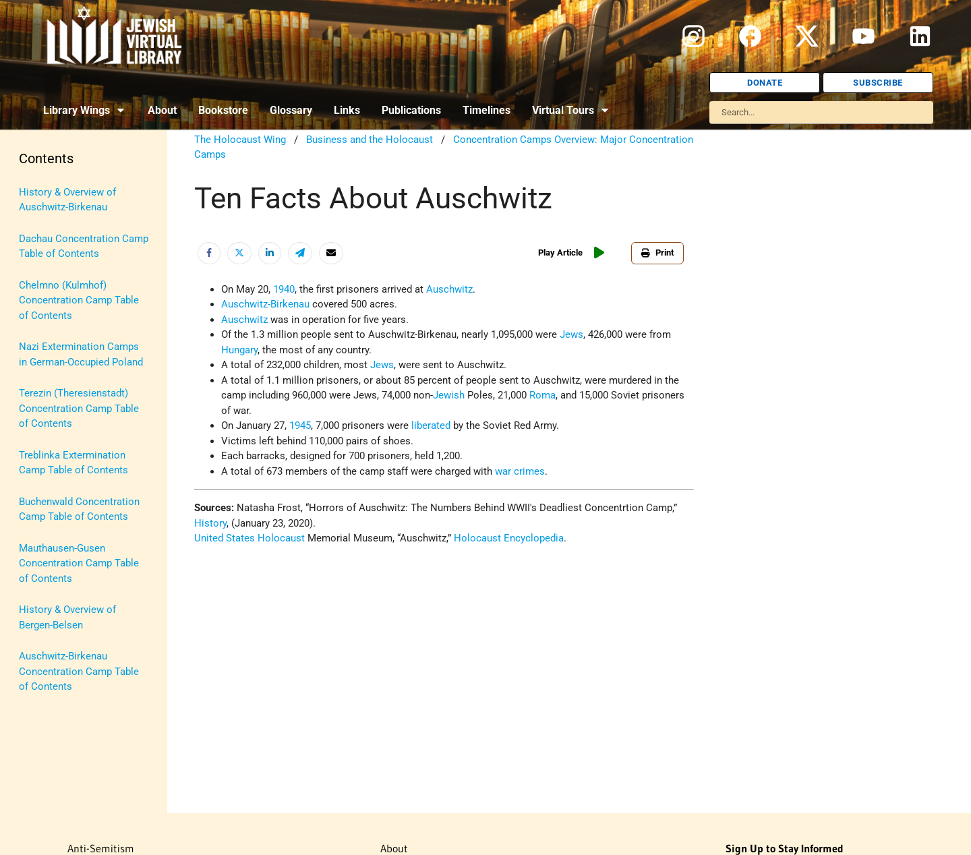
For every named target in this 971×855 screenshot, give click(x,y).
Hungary (239, 350)
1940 (284, 289)
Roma (542, 395)
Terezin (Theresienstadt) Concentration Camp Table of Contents (79, 408)
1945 (300, 425)
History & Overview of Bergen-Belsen (67, 617)
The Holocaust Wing (240, 140)
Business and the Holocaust (369, 140)
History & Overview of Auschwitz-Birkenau (67, 200)
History (210, 523)
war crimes (520, 471)
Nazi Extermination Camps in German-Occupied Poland (81, 354)
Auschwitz (449, 289)
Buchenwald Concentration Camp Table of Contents (79, 509)
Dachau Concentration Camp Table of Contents (83, 246)
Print (657, 252)
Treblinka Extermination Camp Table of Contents (73, 463)
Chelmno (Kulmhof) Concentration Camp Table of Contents (79, 300)
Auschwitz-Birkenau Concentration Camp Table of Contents (79, 671)
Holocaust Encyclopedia (509, 538)
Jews (571, 334)
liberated (430, 425)
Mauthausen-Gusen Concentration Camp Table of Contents (79, 563)
